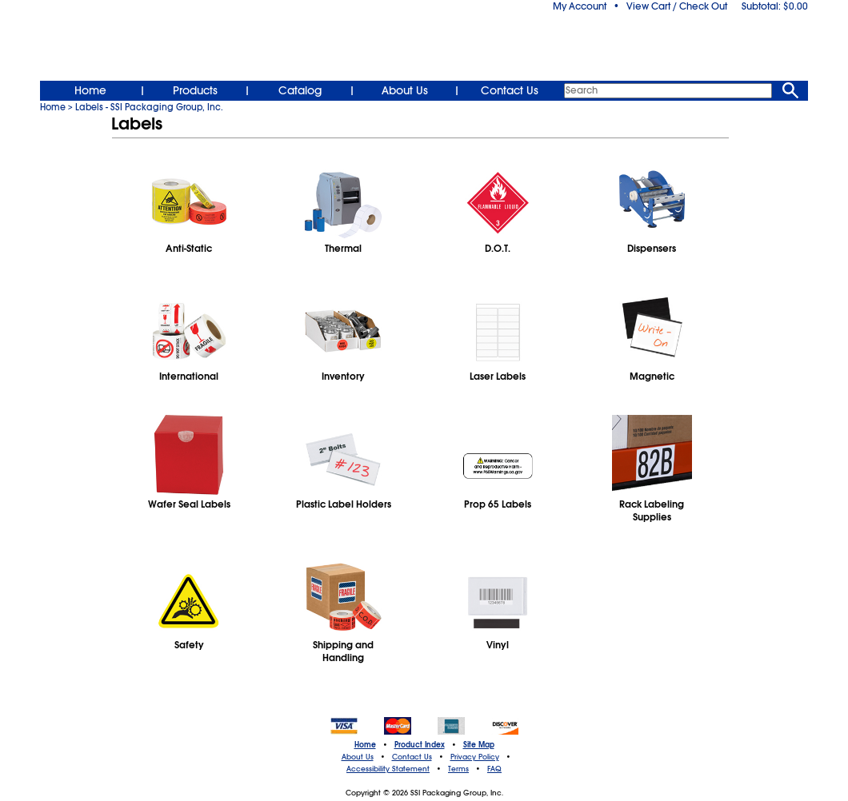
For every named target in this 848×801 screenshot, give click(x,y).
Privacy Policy (474, 757)
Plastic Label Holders (343, 504)
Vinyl (497, 645)
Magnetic (652, 376)
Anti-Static (189, 248)
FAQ (494, 769)
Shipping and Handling (343, 651)
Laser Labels (498, 376)
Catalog (300, 90)
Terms (458, 769)
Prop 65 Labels (497, 504)
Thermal (343, 248)
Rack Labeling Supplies (651, 511)
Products (195, 90)
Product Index (419, 745)
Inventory (343, 376)
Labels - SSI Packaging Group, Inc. (149, 107)
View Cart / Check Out (676, 6)
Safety (189, 645)
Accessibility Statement (388, 769)
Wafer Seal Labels (189, 504)
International (188, 376)
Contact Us (509, 90)
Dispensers (651, 248)
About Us (405, 90)
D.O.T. (497, 248)
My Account (579, 6)
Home (90, 90)
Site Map (478, 745)
